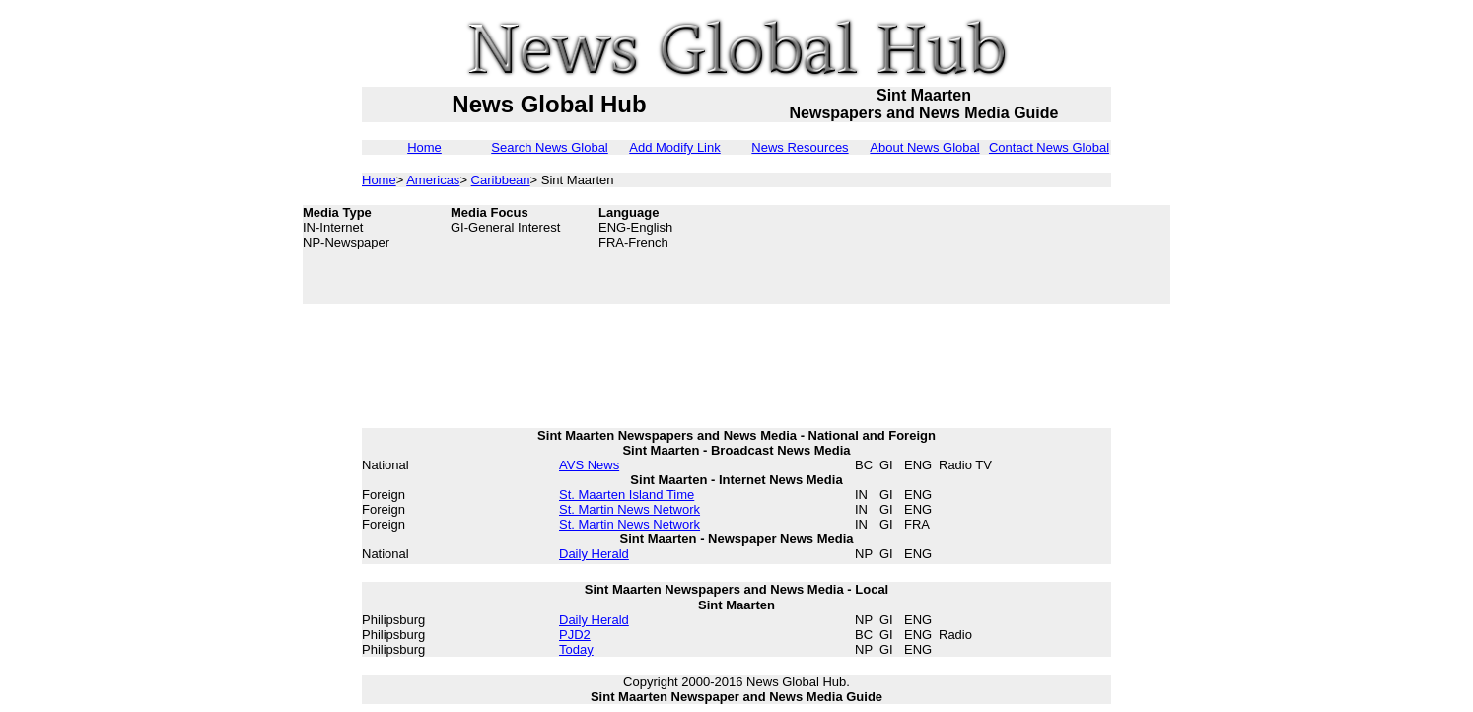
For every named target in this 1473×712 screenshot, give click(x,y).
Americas (432, 180)
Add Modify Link (675, 147)
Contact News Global (1049, 147)
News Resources (799, 147)
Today (576, 649)
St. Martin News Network (629, 509)
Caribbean (500, 180)
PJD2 (575, 634)
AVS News (589, 465)
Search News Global (549, 147)
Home (424, 147)
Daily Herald (594, 553)
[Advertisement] (1012, 254)
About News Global (924, 147)
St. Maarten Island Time (626, 494)
